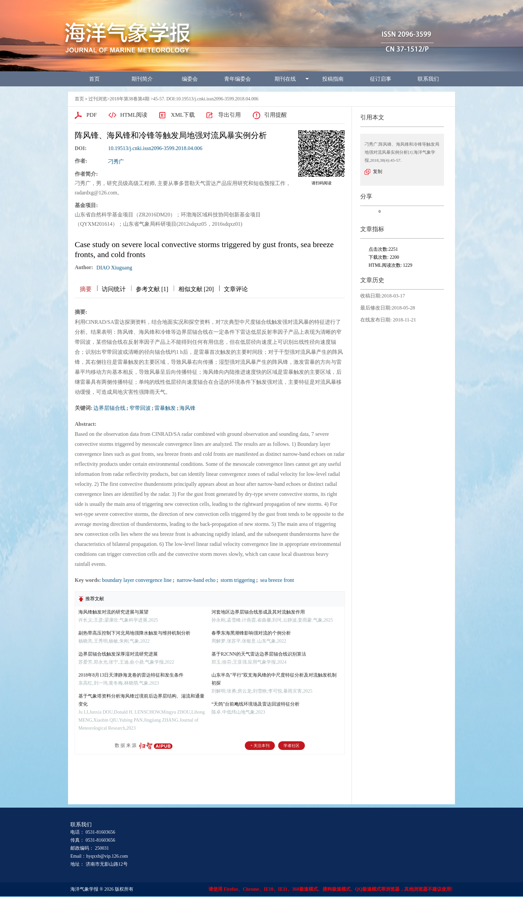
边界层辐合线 (109, 408)
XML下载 (183, 115)
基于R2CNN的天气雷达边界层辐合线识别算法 (258, 654)
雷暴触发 (165, 408)
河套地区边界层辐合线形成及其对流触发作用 (258, 612)
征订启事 (380, 79)
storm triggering (237, 580)
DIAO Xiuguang (114, 267)
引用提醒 (275, 115)
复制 (377, 171)
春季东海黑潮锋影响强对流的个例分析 (251, 633)
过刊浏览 (97, 98)
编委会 (190, 79)
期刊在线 (285, 79)
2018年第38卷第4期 (129, 98)
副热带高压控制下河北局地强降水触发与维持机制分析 (134, 633)
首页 (94, 79)
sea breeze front (276, 580)
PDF (91, 115)
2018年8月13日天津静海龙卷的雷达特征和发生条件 (130, 675)
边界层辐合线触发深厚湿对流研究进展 (118, 654)
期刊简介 (142, 79)
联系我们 (428, 79)
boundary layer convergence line (137, 580)
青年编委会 (237, 79)
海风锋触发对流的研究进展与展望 (113, 612)
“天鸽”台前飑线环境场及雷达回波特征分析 (255, 704)
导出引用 (229, 115)
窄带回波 (140, 408)
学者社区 (292, 745)
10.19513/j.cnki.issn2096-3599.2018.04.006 (155, 148)
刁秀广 (116, 161)
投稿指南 (333, 79)
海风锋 (187, 408)
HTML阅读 (133, 115)
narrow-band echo (195, 580)
